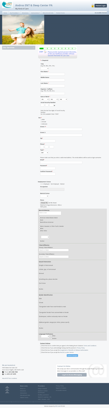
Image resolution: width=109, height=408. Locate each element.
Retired (62, 184)
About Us (22, 388)
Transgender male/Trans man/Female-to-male (52, 306)
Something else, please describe (48, 279)
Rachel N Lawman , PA (44, 397)
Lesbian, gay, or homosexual (47, 269)
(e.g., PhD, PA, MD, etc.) (48, 90)
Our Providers (14, 13)
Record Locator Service (67, 352)
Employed (46, 184)
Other (53, 336)
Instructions (35, 13)
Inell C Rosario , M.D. (44, 399)
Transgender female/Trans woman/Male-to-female (54, 312)
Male (43, 119)
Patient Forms (60, 13)
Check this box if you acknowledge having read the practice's (62, 348)
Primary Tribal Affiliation (46, 247)
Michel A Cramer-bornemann (43, 391)
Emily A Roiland (42, 388)
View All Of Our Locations (9, 378)
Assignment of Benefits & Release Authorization (74, 350)
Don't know (42, 283)
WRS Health (58, 406)
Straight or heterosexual (46, 265)
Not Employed (55, 184)
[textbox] (50, 213)
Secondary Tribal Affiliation (46, 254)
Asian (41, 220)
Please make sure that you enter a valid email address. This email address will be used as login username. (70, 157)
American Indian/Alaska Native (49, 218)
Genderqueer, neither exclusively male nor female (53, 316)
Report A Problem (61, 388)
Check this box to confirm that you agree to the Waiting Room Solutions (68, 345)
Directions (25, 13)
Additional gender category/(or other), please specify (54, 322)
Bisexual (41, 273)
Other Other (43, 231)
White (41, 228)
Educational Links (48, 13)
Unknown (44, 124)
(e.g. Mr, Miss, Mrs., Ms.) (48, 65)
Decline (42, 241)
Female (44, 122)
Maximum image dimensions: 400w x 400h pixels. (51, 206)
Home (5, 13)
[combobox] (50, 213)
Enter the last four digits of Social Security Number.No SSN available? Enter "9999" (53, 112)
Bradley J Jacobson (43, 395)
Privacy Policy (81, 348)
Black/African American (46, 222)
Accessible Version (101, 13)
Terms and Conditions (90, 345)
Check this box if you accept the (64, 350)
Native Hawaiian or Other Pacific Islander (52, 226)
